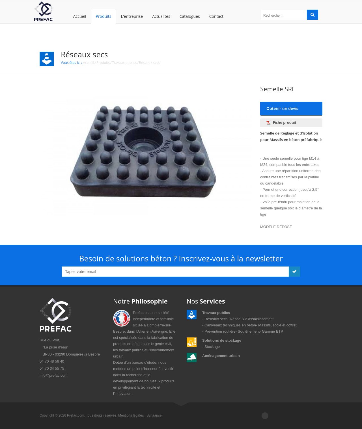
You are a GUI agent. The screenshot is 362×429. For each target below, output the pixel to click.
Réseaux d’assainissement (252, 319)
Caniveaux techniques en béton (230, 325)
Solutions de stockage (221, 340)
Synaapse (153, 415)
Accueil (79, 16)
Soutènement (249, 331)
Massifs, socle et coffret (277, 325)
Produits (103, 16)
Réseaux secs (149, 62)
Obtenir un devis (282, 108)
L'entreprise (132, 16)
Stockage (212, 346)
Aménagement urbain (221, 356)
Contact (216, 16)
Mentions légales (131, 415)
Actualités (161, 16)
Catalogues (190, 16)
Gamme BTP (272, 331)
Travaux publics (124, 62)
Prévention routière (220, 331)
